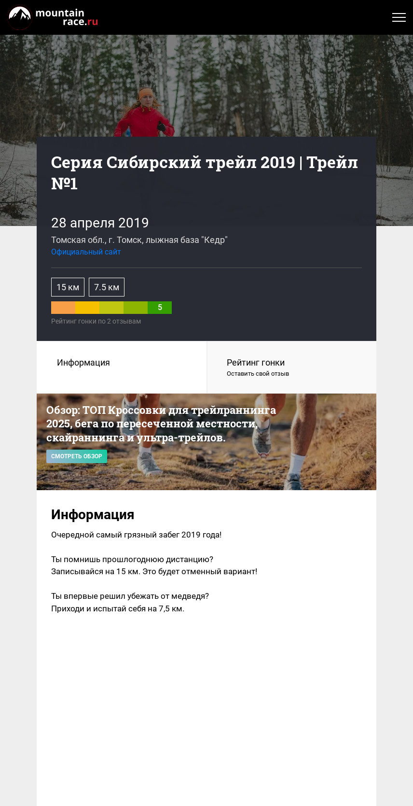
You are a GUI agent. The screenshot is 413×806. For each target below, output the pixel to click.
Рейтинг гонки (292, 368)
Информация (83, 362)
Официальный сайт (86, 251)
